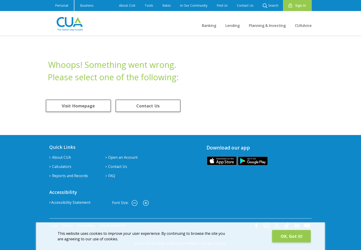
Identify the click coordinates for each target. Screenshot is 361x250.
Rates (166, 5)
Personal (61, 5)
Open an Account (123, 157)
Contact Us (245, 5)
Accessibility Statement (70, 202)
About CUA (127, 5)
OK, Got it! (291, 236)
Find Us (222, 5)
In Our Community (193, 5)
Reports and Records (70, 175)
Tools (149, 5)
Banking (209, 25)
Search (270, 5)
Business (86, 5)
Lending (232, 25)
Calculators (61, 166)
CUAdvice (303, 25)
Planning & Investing (267, 25)
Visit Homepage (78, 106)
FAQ (111, 175)
